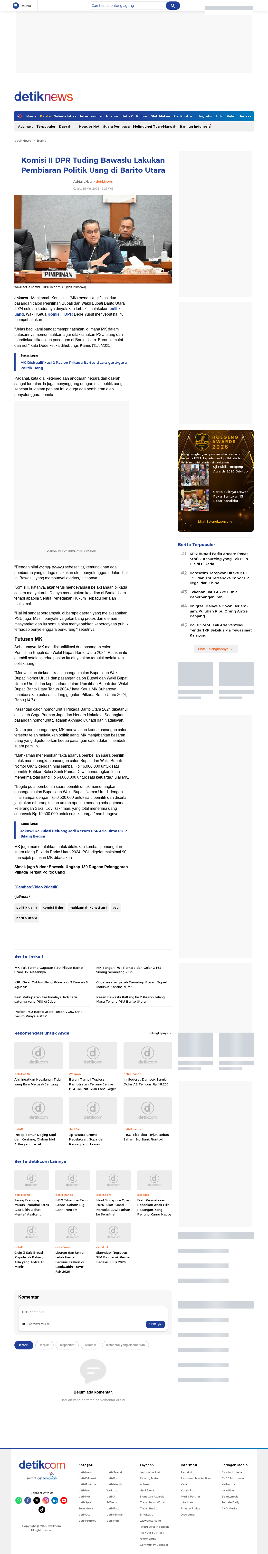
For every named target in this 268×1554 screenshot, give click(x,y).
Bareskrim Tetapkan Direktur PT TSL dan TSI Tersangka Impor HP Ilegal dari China (219, 578)
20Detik (111, 1502)
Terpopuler (46, 126)
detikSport (85, 1502)
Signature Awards (152, 1496)
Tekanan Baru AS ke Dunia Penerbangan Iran (214, 594)
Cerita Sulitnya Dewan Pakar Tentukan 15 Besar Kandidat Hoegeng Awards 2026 (231, 496)
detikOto (84, 1514)
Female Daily (230, 1502)
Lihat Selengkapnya (215, 521)
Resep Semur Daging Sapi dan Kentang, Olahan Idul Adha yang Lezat (35, 1139)
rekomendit (148, 1538)
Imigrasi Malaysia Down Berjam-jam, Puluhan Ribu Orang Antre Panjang (219, 611)
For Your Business (152, 1532)
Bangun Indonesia (195, 126)
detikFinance (87, 1484)
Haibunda (228, 1484)
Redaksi (186, 1472)
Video (232, 116)
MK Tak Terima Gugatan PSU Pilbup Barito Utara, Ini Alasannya (48, 970)
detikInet (84, 1490)
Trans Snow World (152, 1502)
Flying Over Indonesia (155, 1526)
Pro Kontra (182, 116)
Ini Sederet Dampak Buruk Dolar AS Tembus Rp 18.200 (146, 1081)
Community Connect (154, 1544)
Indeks (245, 116)
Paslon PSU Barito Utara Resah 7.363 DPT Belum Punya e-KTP (48, 1014)
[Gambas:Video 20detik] (36, 887)
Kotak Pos (188, 1490)
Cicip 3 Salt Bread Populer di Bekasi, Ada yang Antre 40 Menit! (29, 1260)
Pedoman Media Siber (196, 1478)
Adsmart (25, 126)
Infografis (203, 116)
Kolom (141, 116)
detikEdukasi (87, 1478)
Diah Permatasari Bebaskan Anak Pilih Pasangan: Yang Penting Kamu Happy (154, 1207)
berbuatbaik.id (150, 1472)
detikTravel (114, 1472)
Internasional (91, 116)
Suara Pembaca (116, 126)
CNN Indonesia (232, 1472)
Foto (219, 116)
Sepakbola (85, 1508)
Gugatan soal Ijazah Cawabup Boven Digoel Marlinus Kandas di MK (131, 984)
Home (31, 116)
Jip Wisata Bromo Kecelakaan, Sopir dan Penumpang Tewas (87, 1139)
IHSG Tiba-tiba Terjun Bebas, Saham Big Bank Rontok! (147, 1137)
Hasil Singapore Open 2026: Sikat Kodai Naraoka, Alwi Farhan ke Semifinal (113, 1207)
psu (116, 907)
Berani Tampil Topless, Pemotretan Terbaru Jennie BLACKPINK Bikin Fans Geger (92, 1084)
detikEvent (147, 1490)
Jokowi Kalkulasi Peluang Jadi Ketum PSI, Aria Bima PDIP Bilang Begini (73, 833)
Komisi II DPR (60, 314)
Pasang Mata (149, 1478)
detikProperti (87, 1520)
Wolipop (112, 1490)
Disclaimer (188, 1514)
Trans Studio (148, 1508)
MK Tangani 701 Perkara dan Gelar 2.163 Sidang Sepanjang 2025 (128, 970)
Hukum (112, 116)
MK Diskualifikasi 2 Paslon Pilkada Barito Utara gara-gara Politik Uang (73, 365)
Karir (184, 1484)
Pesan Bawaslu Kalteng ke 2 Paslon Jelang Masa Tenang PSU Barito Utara (130, 999)
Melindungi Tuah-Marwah (154, 126)
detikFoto (113, 1508)
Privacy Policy (190, 1508)
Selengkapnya (160, 1033)
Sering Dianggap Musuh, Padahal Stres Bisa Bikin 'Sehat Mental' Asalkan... (31, 1207)
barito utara (26, 918)
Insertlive (228, 1490)
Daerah (67, 126)
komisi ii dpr (53, 907)
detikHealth (114, 1484)
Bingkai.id (146, 1514)
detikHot (84, 1496)
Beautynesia (230, 1496)
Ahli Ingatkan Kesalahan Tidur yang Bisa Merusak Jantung (38, 1081)
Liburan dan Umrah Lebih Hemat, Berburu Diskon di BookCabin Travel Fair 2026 (70, 1262)
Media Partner (190, 1496)
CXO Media (229, 1508)
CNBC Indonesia (233, 1478)
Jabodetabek (65, 116)
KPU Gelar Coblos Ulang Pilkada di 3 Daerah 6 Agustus (51, 984)
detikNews (22, 140)
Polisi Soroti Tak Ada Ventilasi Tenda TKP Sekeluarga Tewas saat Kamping (221, 630)
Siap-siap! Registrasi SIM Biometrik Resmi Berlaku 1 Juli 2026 (113, 1257)
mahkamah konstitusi (88, 907)
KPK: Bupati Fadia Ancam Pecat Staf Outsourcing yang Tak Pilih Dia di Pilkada (219, 559)
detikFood (113, 1478)
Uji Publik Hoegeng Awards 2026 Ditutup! (231, 469)
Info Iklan (187, 1502)
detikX (127, 116)
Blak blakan (160, 116)
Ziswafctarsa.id (150, 1520)
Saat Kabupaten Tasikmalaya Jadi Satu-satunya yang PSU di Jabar (46, 999)
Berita (45, 116)
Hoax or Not (89, 126)
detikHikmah (115, 1514)
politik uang (26, 907)
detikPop (112, 1520)
